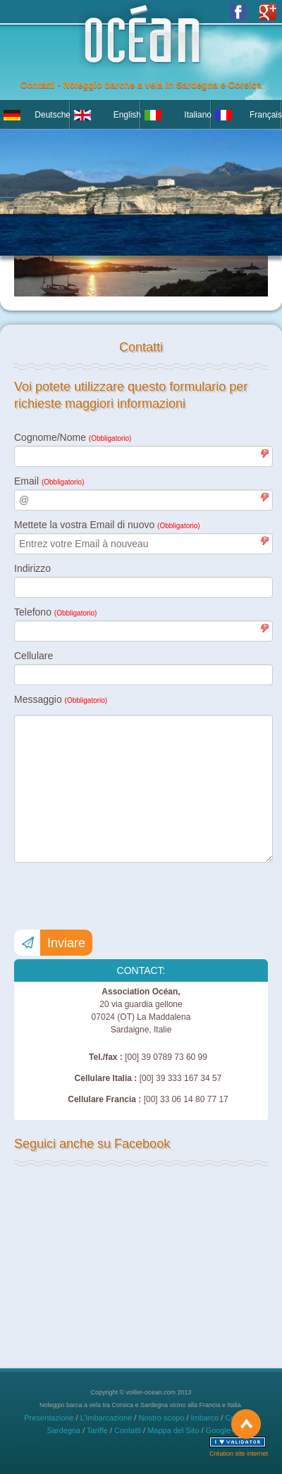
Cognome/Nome (72, 437)
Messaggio (60, 699)
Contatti (127, 1430)
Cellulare (33, 655)
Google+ (220, 1430)
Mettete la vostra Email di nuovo (107, 524)
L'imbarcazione (106, 1417)
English (127, 115)
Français (266, 115)
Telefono (55, 612)
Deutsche (52, 115)
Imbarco (204, 1417)
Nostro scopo (161, 1417)
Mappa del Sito (173, 1430)
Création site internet (238, 1453)
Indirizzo (32, 568)
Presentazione (48, 1417)
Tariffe (97, 1430)
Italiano (198, 115)
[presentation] (121, 897)
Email (49, 481)
